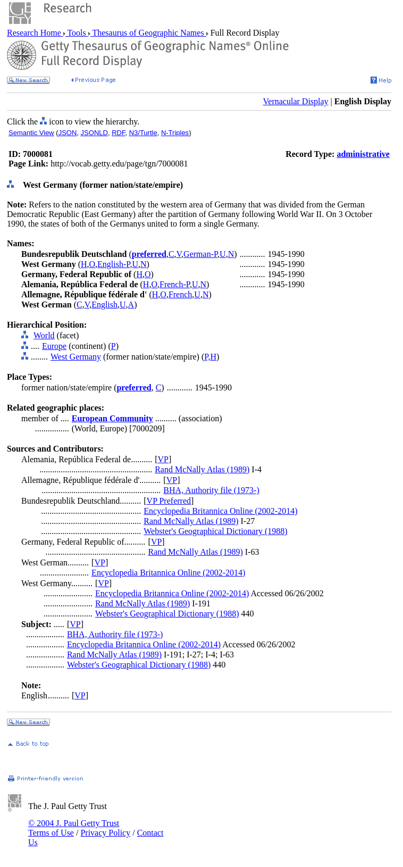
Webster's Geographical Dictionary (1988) (215, 531)
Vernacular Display (296, 101)
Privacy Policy (105, 832)
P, (207, 356)
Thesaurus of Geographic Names (148, 32)
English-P (113, 264)
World (44, 335)
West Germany (76, 356)
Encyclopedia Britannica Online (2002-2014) (220, 510)
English (104, 304)
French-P (174, 284)
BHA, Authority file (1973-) (211, 490)
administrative (363, 154)
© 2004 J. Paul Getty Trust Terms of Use (73, 828)
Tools (76, 32)
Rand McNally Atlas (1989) (202, 469)
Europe (54, 346)
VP (162, 459)
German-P (200, 254)
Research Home (35, 32)
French (180, 294)
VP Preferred (169, 500)
